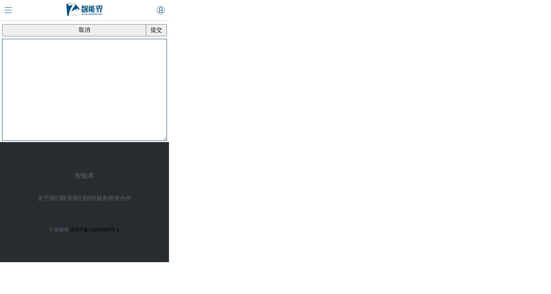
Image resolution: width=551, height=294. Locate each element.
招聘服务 (96, 198)
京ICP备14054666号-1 (95, 230)
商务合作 (120, 198)
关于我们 (49, 198)
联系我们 (72, 198)
